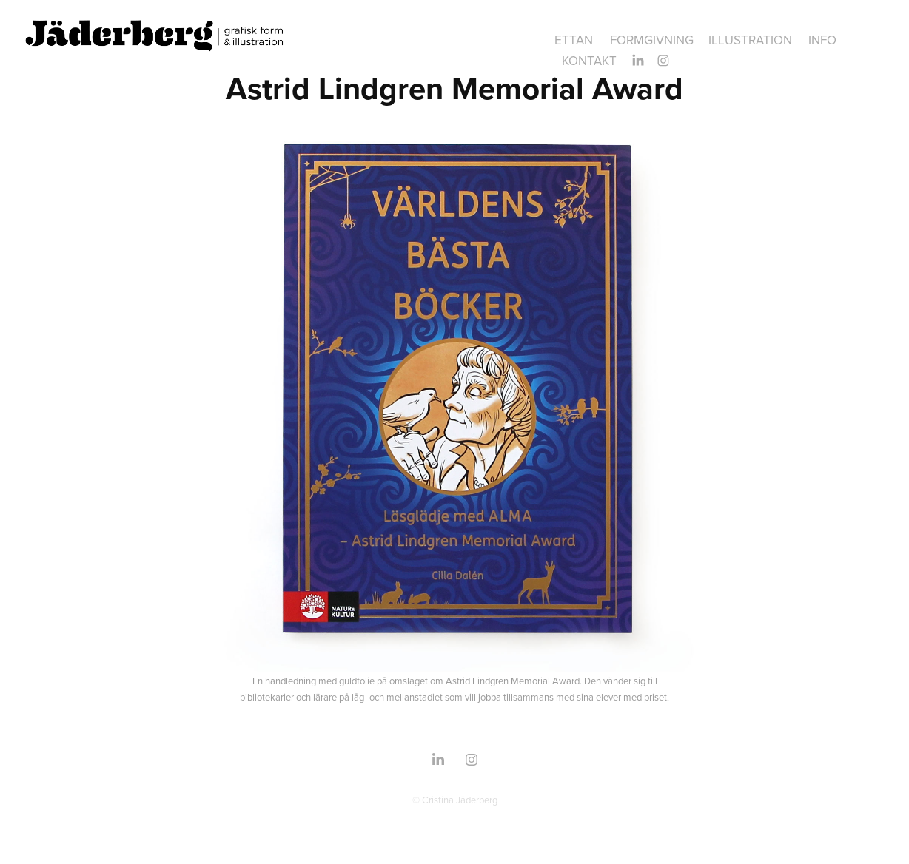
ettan (573, 40)
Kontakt (589, 61)
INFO (822, 40)
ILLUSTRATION (750, 40)
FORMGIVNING (652, 40)
